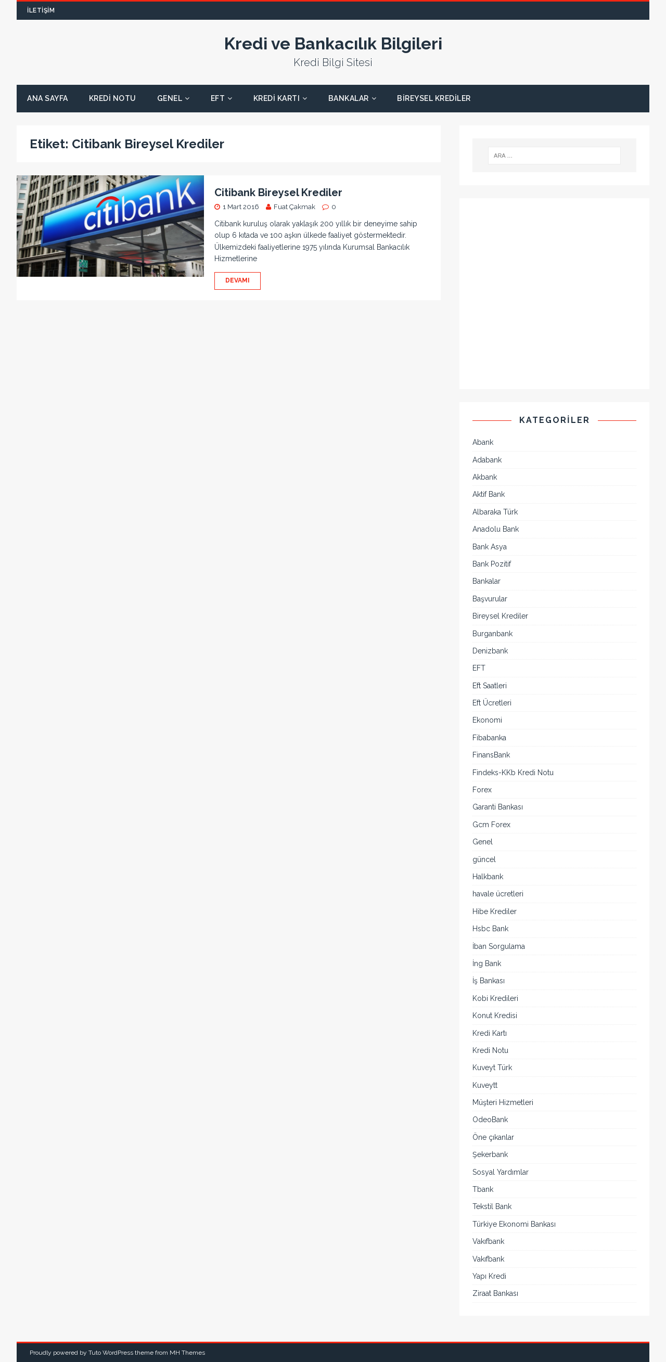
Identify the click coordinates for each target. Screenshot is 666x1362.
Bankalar (348, 98)
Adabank (487, 460)
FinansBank (491, 755)
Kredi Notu (112, 98)
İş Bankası (488, 980)
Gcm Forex (491, 824)
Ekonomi (487, 720)
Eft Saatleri (489, 686)
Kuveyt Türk (492, 1067)
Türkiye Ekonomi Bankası (514, 1224)
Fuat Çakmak (294, 207)
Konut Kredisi (494, 1015)
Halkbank (487, 876)
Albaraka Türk (495, 512)
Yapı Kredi (489, 1276)
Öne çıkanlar (493, 1137)
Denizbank (490, 651)
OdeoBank (490, 1119)
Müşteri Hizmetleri (502, 1102)
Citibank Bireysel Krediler (278, 192)
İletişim (41, 10)
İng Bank (486, 963)
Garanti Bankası (497, 807)
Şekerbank (490, 1154)
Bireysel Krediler (434, 98)
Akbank (484, 477)
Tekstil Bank (491, 1206)
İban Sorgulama (498, 946)
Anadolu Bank (495, 529)
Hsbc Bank (490, 928)
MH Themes (187, 1352)
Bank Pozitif (491, 564)
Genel (170, 98)
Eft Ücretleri (491, 703)
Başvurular (489, 599)
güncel (484, 859)
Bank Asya (489, 547)
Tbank (482, 1189)
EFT (218, 98)
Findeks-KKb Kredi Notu (513, 772)
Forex (482, 790)
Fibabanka (489, 738)
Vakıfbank (488, 1241)
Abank (482, 442)
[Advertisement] (554, 300)
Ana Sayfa (47, 98)
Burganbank (492, 633)
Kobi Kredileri (495, 998)
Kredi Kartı (276, 98)
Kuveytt (484, 1085)
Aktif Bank (488, 494)
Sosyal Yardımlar (500, 1172)
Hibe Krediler (494, 911)
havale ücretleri (497, 894)
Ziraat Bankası (495, 1293)
